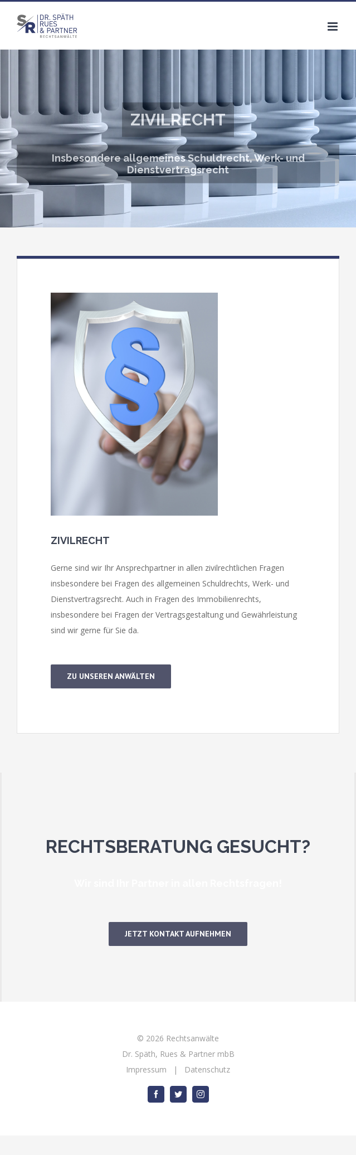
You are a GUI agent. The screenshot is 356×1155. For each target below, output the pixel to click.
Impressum (146, 1069)
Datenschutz (207, 1069)
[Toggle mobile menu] (333, 26)
